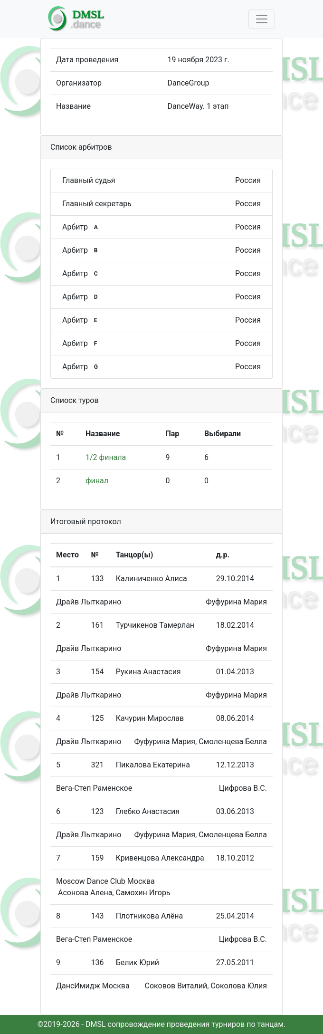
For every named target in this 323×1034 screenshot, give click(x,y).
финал (97, 480)
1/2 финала (106, 457)
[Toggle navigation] (261, 19)
